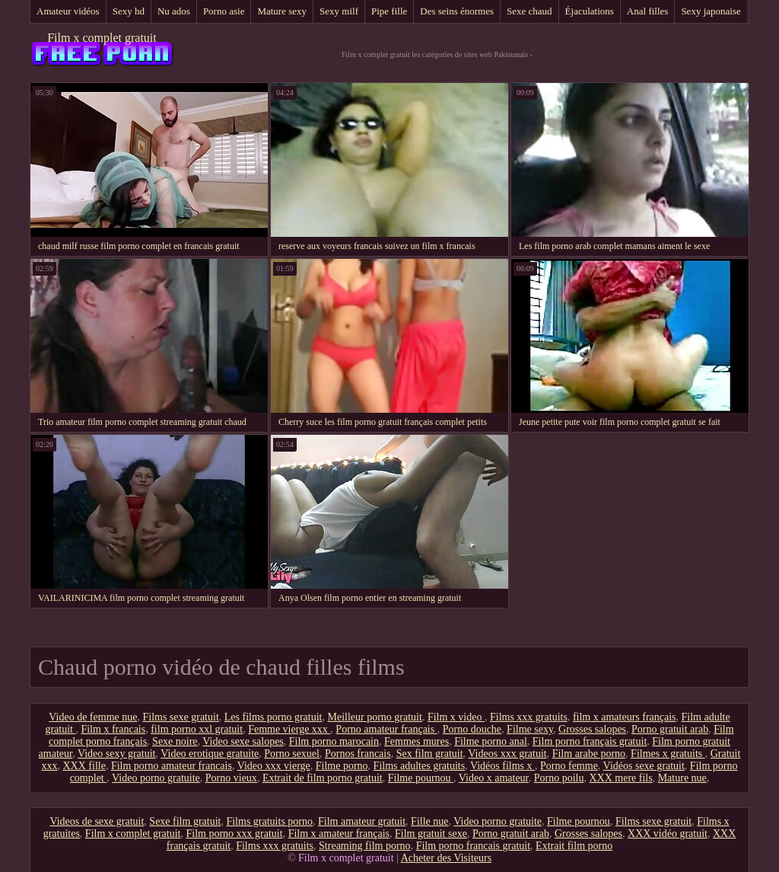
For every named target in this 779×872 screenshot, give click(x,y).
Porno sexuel (292, 753)
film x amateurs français (624, 717)
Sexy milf (339, 11)
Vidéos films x (502, 765)
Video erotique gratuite (210, 753)
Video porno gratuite (156, 778)
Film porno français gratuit (590, 741)
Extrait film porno (574, 845)
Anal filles (648, 11)
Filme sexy (530, 729)
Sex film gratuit (429, 753)
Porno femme (569, 765)
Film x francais (113, 729)
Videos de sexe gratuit (96, 821)
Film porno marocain (334, 741)
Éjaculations (589, 11)
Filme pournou (420, 778)
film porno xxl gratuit (197, 729)
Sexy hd (129, 11)
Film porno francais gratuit (473, 845)
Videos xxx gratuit (507, 753)
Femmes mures (416, 741)
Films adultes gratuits (420, 765)
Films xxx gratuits (529, 717)
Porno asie (224, 11)
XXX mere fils (620, 778)
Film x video (456, 717)
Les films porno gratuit (273, 717)
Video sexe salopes (242, 741)
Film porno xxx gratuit (234, 833)
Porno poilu (559, 778)
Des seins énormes (457, 11)
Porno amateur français (386, 729)
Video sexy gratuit (117, 753)
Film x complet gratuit (102, 37)
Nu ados (173, 11)
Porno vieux (231, 778)
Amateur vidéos (68, 11)
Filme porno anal (490, 741)
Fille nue (429, 821)
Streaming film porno (365, 845)
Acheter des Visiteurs (446, 858)
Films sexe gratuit (180, 717)
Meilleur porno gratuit (374, 717)
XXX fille (84, 765)
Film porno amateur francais (171, 765)
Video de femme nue (93, 717)
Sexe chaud (529, 11)
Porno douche (472, 729)
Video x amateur (494, 778)
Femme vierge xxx (289, 729)
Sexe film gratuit (185, 821)
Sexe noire (174, 741)
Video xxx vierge (273, 765)
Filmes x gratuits (668, 753)
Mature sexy (282, 11)
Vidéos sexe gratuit (644, 765)
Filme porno (342, 765)
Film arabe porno (588, 753)
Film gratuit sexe (431, 833)
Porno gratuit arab (669, 729)
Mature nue (682, 778)
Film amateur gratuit (361, 821)
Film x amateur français (339, 833)
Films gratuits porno (269, 821)
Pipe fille (389, 11)
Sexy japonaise (710, 11)
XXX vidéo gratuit (667, 833)
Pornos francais (358, 753)
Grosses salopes (592, 729)
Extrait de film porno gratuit (322, 778)
